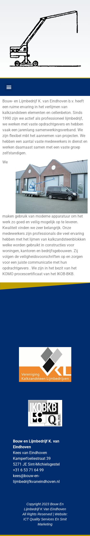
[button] (9, 87)
